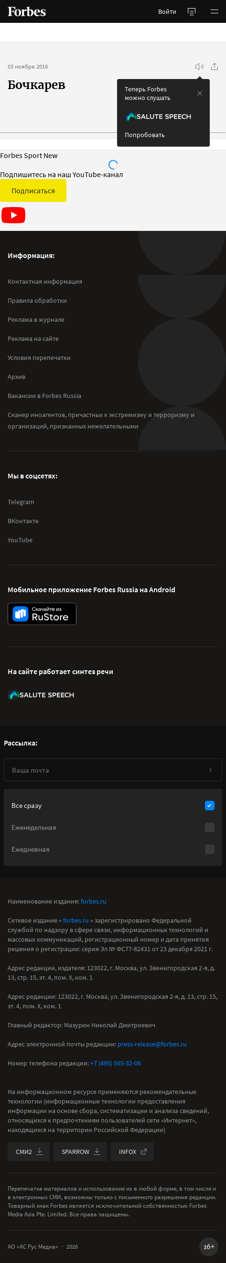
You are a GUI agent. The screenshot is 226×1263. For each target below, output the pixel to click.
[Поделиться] (214, 66)
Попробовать (145, 134)
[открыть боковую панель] (191, 11)
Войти (167, 11)
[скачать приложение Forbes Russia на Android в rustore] (42, 614)
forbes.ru (94, 901)
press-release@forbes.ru (152, 1044)
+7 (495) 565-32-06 (115, 1063)
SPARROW (81, 1151)
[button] (214, 11)
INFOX (133, 1151)
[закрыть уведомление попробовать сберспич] (199, 93)
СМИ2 (29, 1151)
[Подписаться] (210, 769)
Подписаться (33, 190)
